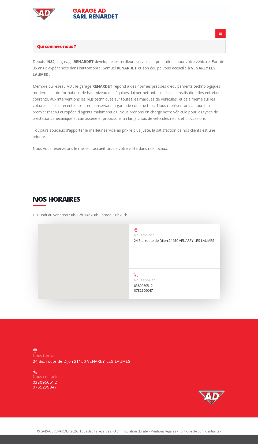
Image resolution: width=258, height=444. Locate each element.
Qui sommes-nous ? (56, 46)
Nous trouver (144, 235)
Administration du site (131, 431)
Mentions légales (163, 431)
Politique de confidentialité (199, 431)
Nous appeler (144, 280)
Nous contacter (46, 376)
